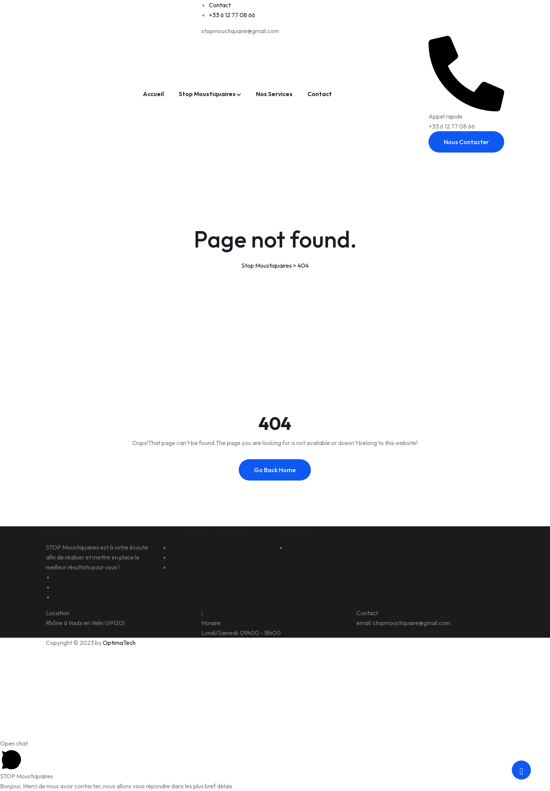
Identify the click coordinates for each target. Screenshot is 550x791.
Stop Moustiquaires (207, 94)
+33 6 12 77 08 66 (232, 15)
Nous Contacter (466, 142)
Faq (175, 557)
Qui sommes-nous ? (196, 547)
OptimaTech (119, 642)
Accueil (153, 94)
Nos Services (274, 94)
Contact (220, 5)
